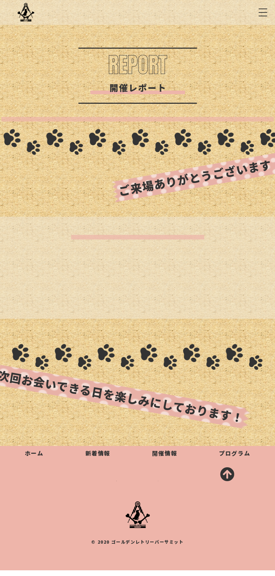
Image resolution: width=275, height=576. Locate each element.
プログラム (234, 453)
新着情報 (98, 453)
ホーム (34, 453)
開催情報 (164, 453)
